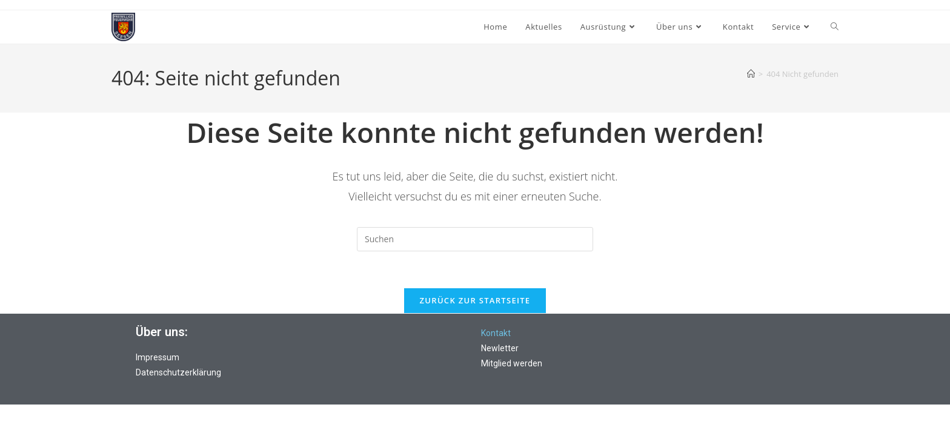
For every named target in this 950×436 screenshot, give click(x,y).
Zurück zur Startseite (475, 300)
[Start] (751, 73)
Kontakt (496, 333)
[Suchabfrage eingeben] (475, 239)
